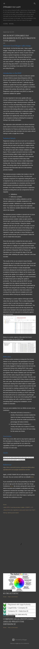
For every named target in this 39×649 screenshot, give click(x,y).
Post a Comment (13, 596)
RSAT (33, 510)
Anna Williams (25, 643)
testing (5, 512)
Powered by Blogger (19, 640)
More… (11, 24)
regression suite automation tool (22, 510)
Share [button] (4, 504)
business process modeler (18, 507)
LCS (32, 507)
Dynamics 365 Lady (12, 7)
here (32, 477)
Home (5, 24)
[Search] (34, 3)
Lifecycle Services (8, 510)
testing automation (13, 512)
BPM (8, 507)
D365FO (27, 507)
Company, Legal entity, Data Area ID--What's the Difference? (18, 621)
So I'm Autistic (10, 593)
